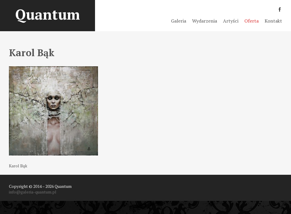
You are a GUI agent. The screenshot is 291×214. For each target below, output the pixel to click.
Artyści (230, 21)
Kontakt (273, 21)
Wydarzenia (204, 21)
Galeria (178, 21)
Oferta (251, 21)
